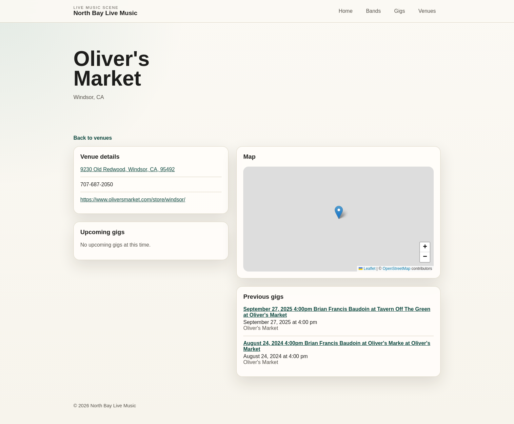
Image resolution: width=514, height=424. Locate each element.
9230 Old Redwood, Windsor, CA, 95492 (127, 169)
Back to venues (92, 138)
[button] (339, 212)
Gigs (399, 11)
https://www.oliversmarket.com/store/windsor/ (132, 199)
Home (346, 11)
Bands (373, 11)
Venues (427, 11)
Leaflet (367, 268)
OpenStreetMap (396, 268)
